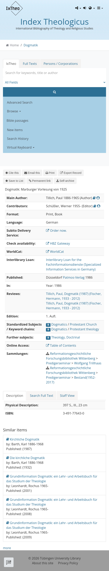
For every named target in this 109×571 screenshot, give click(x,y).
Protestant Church (83, 324)
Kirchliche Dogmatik (22, 439)
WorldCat (55, 251)
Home (14, 45)
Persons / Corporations (61, 63)
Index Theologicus (54, 21)
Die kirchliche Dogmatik (25, 457)
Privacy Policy (68, 563)
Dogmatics (59, 324)
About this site (42, 563)
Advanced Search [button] (19, 102)
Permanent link (40, 180)
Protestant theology (84, 329)
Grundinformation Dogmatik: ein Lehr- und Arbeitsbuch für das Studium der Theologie (51, 478)
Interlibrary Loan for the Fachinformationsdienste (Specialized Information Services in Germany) (73, 264)
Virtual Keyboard (20, 147)
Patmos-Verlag (73, 277)
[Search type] (54, 82)
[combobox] (54, 73)
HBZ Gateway (58, 243)
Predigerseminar (58, 363)
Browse (14, 111)
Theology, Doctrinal (65, 337)
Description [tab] (14, 395)
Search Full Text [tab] (41, 395)
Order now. (56, 230)
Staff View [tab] (67, 395)
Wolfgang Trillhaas (87, 363)
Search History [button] (17, 138)
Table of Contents (61, 345)
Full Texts (30, 63)
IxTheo (11, 63)
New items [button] (15, 130)
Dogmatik (31, 45)
